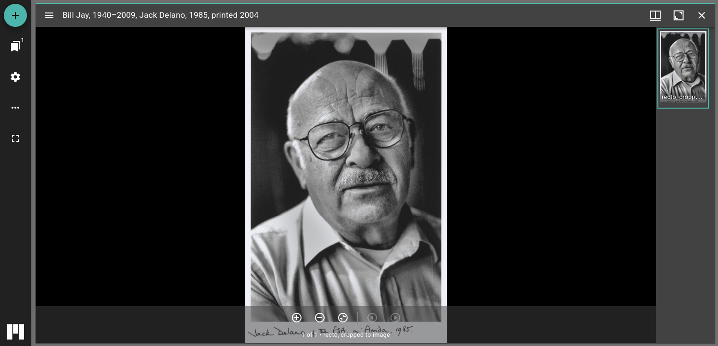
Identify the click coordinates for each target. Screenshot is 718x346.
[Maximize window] (678, 15)
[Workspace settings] (15, 76)
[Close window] (701, 15)
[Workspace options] (15, 107)
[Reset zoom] (342, 317)
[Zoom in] (296, 317)
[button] (683, 68)
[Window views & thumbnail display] (655, 15)
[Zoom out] (319, 317)
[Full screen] (15, 138)
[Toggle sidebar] (49, 15)
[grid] (685, 185)
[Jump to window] (15, 46)
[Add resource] (15, 15)
